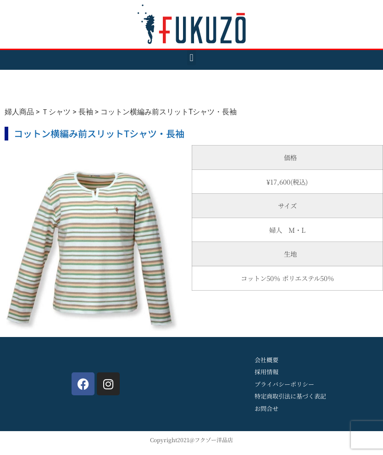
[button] (191, 57)
